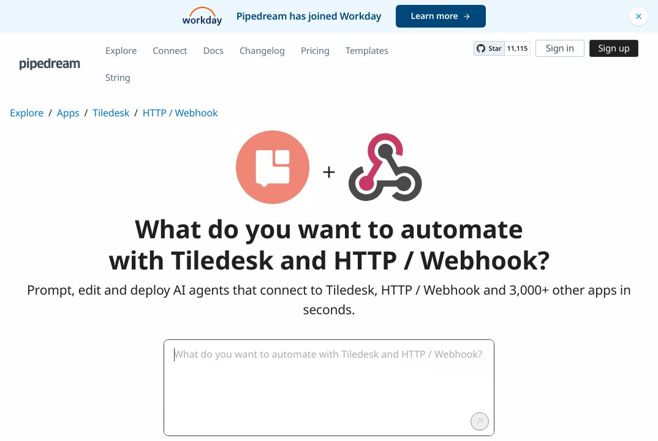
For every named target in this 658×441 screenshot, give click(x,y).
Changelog (262, 51)
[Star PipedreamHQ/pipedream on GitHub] (489, 48)
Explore (121, 51)
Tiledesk (111, 112)
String (117, 78)
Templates (367, 51)
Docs (213, 51)
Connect (170, 51)
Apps (68, 112)
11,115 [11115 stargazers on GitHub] (517, 48)
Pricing (315, 51)
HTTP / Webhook (180, 112)
